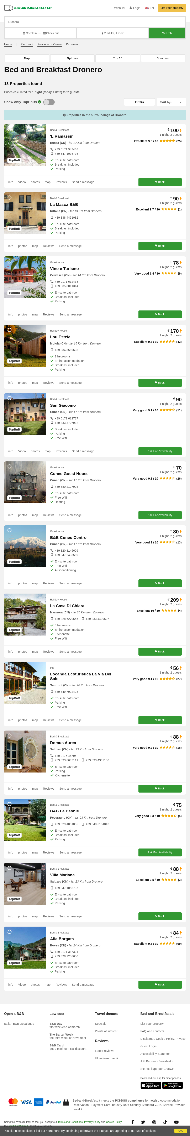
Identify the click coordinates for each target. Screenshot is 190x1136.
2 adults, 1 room (112, 33)
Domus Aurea (63, 743)
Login (135, 8)
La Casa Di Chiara (67, 606)
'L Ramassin (62, 136)
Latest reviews (104, 1050)
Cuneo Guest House (69, 473)
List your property (172, 7)
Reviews (61, 182)
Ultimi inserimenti (106, 1058)
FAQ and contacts (152, 1031)
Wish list (119, 8)
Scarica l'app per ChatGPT (158, 1068)
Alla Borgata (62, 939)
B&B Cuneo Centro (68, 537)
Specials (100, 1023)
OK (180, 1130)
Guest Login (149, 1046)
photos (35, 182)
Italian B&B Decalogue (19, 1023)
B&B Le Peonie (64, 811)
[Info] (39, 102)
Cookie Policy (114, 1122)
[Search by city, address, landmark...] (95, 22)
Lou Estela (60, 337)
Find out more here (47, 1130)
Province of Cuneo (49, 44)
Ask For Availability (160, 451)
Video (22, 182)
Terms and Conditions (70, 1122)
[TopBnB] (49, 102)
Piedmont (27, 44)
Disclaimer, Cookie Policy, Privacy (163, 1038)
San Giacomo (63, 405)
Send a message (83, 182)
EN (149, 8)
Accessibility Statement (156, 1053)
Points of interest (106, 1031)
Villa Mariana (62, 875)
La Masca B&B (64, 204)
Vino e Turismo (64, 268)
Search (167, 33)
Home (8, 44)
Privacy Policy (92, 1122)
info (10, 182)
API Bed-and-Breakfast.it (157, 1061)
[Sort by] (171, 102)
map (48, 182)
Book (160, 182)
